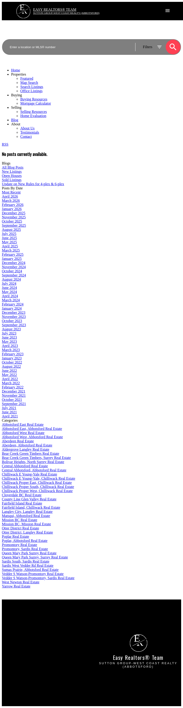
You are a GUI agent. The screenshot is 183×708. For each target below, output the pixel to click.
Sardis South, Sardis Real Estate (25, 561)
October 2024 (12, 271)
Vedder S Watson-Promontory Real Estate (33, 574)
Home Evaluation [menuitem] (33, 116)
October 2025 (12, 221)
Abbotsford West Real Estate (23, 433)
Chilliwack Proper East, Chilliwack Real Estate (37, 483)
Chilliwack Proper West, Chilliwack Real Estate (37, 491)
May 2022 (9, 375)
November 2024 (14, 267)
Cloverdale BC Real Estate (22, 495)
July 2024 (9, 283)
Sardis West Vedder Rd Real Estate (27, 565)
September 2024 (14, 275)
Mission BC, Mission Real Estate (26, 524)
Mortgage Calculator (17, 621)
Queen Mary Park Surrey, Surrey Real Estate (35, 557)
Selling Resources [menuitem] (33, 112)
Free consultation (108, 625)
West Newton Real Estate (20, 582)
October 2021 (12, 400)
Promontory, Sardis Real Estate (25, 549)
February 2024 (13, 304)
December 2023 (13, 312)
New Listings (12, 171)
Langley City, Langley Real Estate (27, 512)
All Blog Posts (12, 167)
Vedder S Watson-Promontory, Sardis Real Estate (38, 578)
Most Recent (11, 192)
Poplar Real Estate (15, 536)
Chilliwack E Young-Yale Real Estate (29, 474)
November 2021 (14, 395)
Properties (18, 74)
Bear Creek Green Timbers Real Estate (30, 453)
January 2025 (12, 259)
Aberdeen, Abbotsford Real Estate (27, 445)
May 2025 (9, 242)
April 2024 (10, 296)
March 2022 (11, 383)
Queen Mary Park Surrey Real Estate (29, 553)
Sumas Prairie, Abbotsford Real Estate (30, 570)
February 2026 (13, 205)
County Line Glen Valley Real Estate (29, 499)
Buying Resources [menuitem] (33, 99)
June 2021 (9, 412)
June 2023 (9, 337)
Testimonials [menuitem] (29, 132)
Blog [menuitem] (14, 120)
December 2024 (13, 263)
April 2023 (10, 346)
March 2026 (11, 201)
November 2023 (14, 317)
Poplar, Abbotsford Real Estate (25, 541)
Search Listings (13, 625)
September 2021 (14, 404)
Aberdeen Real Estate (18, 441)
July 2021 (9, 408)
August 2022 (11, 366)
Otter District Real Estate (20, 528)
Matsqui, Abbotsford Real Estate (26, 516)
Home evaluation (108, 621)
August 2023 (11, 329)
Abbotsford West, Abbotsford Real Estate (32, 437)
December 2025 (13, 213)
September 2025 (14, 225)
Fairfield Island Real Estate (22, 503)
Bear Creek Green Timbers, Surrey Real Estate (36, 458)
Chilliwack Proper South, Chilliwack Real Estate (38, 487)
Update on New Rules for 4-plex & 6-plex (33, 184)
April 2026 (10, 196)
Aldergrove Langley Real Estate (25, 449)
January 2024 (12, 308)
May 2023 (9, 342)
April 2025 (10, 246)
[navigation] (91, 103)
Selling (16, 107)
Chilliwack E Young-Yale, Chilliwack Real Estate (38, 478)
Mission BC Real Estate (19, 520)
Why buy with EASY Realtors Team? (29, 616)
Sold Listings (11, 180)
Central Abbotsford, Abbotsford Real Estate (34, 470)
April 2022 (10, 379)
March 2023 (11, 350)
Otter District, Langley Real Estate (27, 532)
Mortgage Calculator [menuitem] (35, 103)
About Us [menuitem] (27, 128)
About (15, 124)
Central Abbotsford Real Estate (25, 466)
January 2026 (12, 209)
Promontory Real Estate (19, 545)
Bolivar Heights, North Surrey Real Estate (33, 462)
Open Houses (12, 176)
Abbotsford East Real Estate (23, 424)
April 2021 (10, 416)
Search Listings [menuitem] (31, 87)
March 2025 (11, 250)
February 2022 (13, 387)
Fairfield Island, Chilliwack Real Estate (31, 507)
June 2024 (9, 288)
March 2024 (11, 300)
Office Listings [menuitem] (31, 91)
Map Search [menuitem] (29, 83)
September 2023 (14, 325)
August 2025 (11, 230)
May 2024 (9, 292)
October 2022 (12, 362)
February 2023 (13, 354)
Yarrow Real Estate (16, 586)
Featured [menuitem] (26, 78)
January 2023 (12, 358)
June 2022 (9, 371)
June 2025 (9, 238)
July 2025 (9, 234)
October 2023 (12, 321)
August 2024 (11, 279)
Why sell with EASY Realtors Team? (122, 616)
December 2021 (13, 391)
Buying (16, 95)
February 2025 (13, 254)
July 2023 (9, 333)
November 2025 (14, 217)
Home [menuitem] (15, 70)
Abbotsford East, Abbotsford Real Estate (32, 429)
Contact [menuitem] (26, 136)
